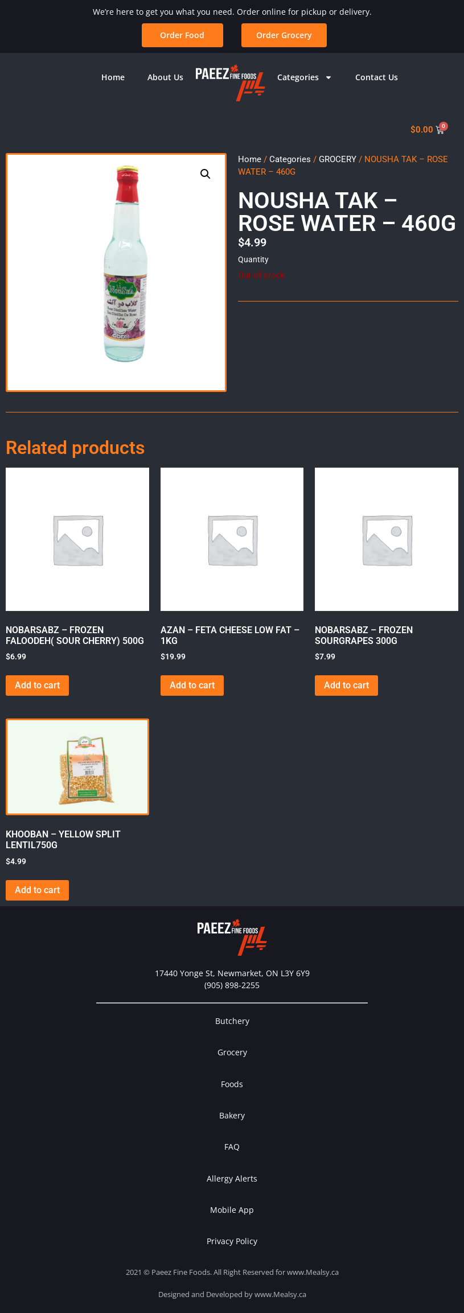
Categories (304, 77)
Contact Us (376, 77)
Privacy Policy (232, 1241)
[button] (205, 174)
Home (113, 77)
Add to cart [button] (37, 685)
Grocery (232, 1052)
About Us (165, 77)
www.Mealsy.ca (313, 1272)
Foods (232, 1084)
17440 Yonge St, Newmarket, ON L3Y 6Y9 (232, 973)
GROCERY (337, 159)
